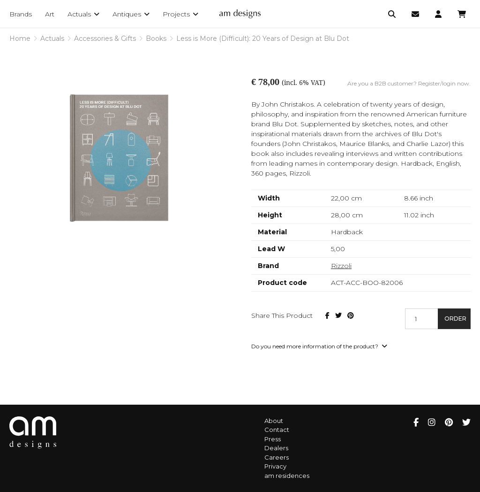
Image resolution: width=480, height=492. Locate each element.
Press (272, 439)
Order (455, 318)
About (273, 420)
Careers (276, 457)
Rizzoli (341, 265)
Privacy (275, 466)
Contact (276, 429)
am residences (286, 475)
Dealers (276, 448)
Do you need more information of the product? (319, 346)
